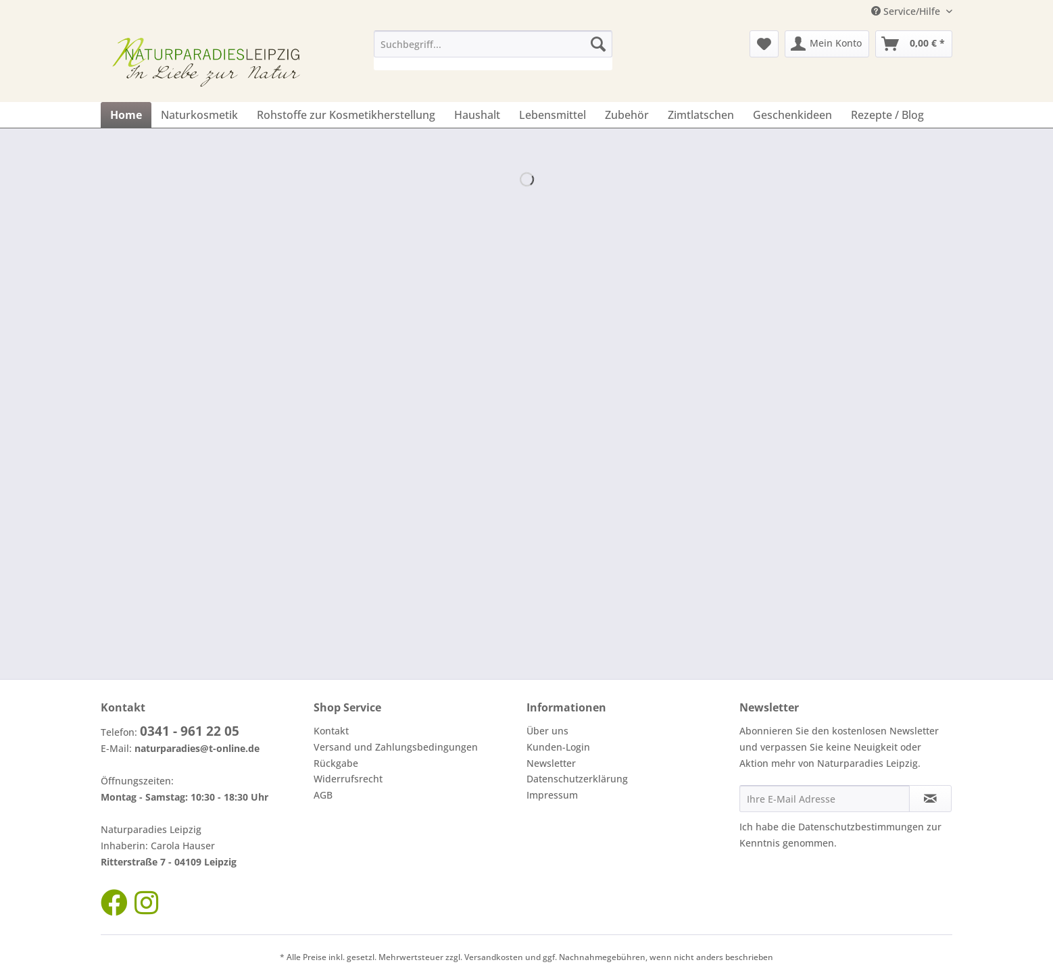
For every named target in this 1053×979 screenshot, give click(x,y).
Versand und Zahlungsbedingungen (396, 746)
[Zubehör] (626, 115)
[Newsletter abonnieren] (930, 798)
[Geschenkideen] (792, 115)
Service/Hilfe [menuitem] (907, 11)
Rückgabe (336, 763)
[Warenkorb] (913, 43)
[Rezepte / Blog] (887, 115)
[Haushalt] (477, 115)
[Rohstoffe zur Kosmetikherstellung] (346, 115)
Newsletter (551, 763)
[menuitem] (493, 50)
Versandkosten (493, 957)
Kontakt (331, 730)
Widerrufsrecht (348, 778)
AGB (323, 794)
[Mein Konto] (827, 43)
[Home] (126, 115)
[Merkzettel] (764, 43)
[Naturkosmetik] (199, 115)
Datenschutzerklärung (577, 778)
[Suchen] (598, 43)
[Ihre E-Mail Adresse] (824, 798)
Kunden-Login (558, 746)
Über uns (547, 730)
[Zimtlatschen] (700, 115)
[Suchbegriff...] (493, 43)
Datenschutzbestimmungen (861, 826)
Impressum (552, 794)
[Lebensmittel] (552, 115)
